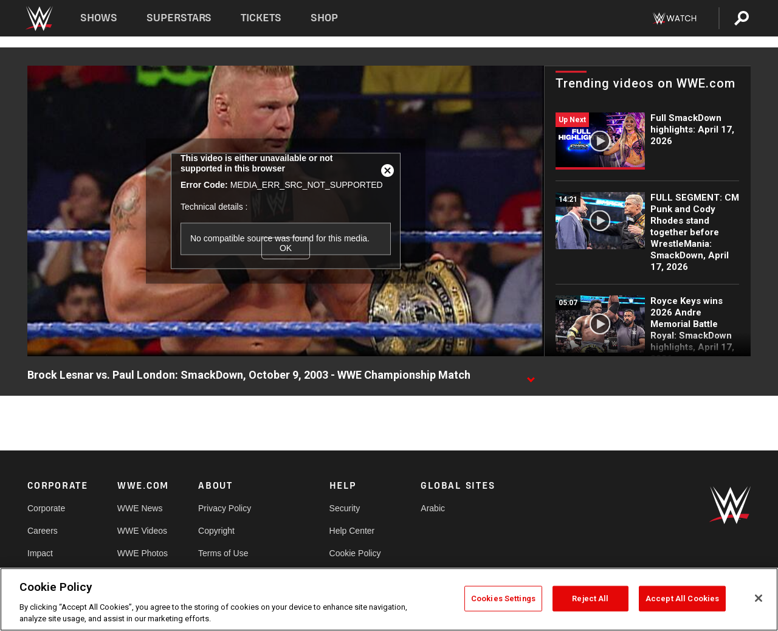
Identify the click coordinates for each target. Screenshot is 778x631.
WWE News (140, 508)
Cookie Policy (355, 553)
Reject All (590, 598)
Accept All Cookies (682, 598)
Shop (324, 18)
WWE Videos (142, 531)
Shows (98, 18)
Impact (40, 553)
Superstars (179, 18)
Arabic (433, 508)
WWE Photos (142, 553)
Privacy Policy (224, 508)
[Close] (758, 598)
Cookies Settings (503, 598)
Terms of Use (223, 553)
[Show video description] (530, 375)
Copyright (216, 531)
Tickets (261, 18)
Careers (42, 531)
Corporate (46, 508)
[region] (389, 599)
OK (286, 248)
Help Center (352, 531)
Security (344, 508)
